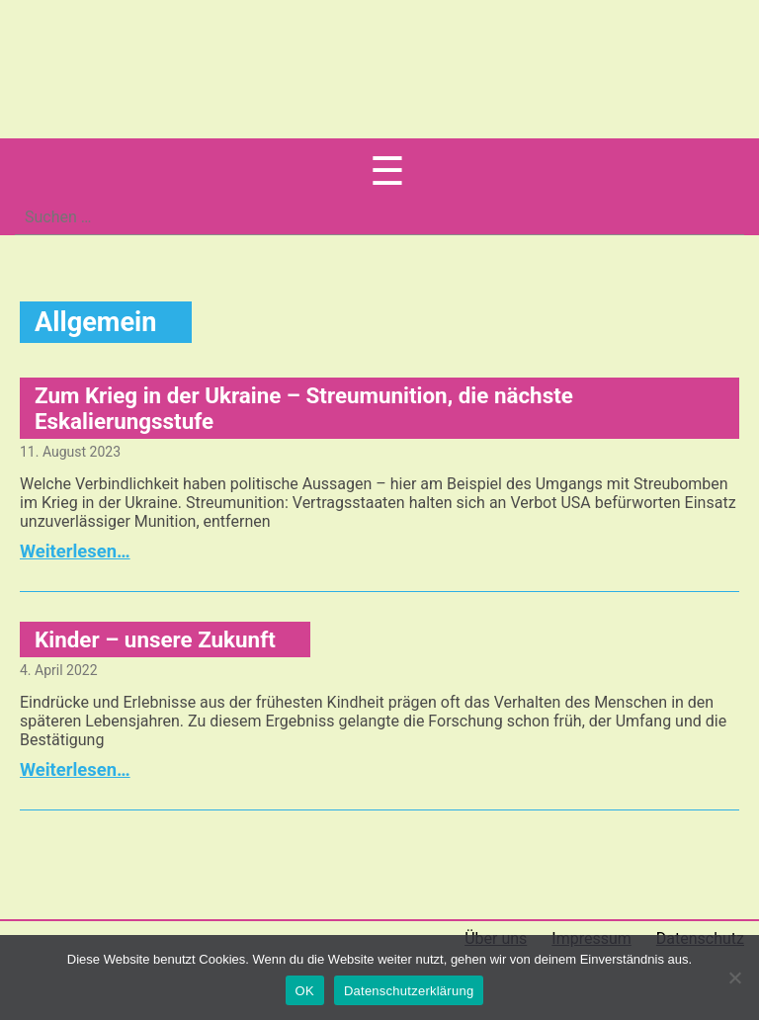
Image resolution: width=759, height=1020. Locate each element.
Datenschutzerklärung (408, 990)
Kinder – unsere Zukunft (155, 639)
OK (304, 990)
